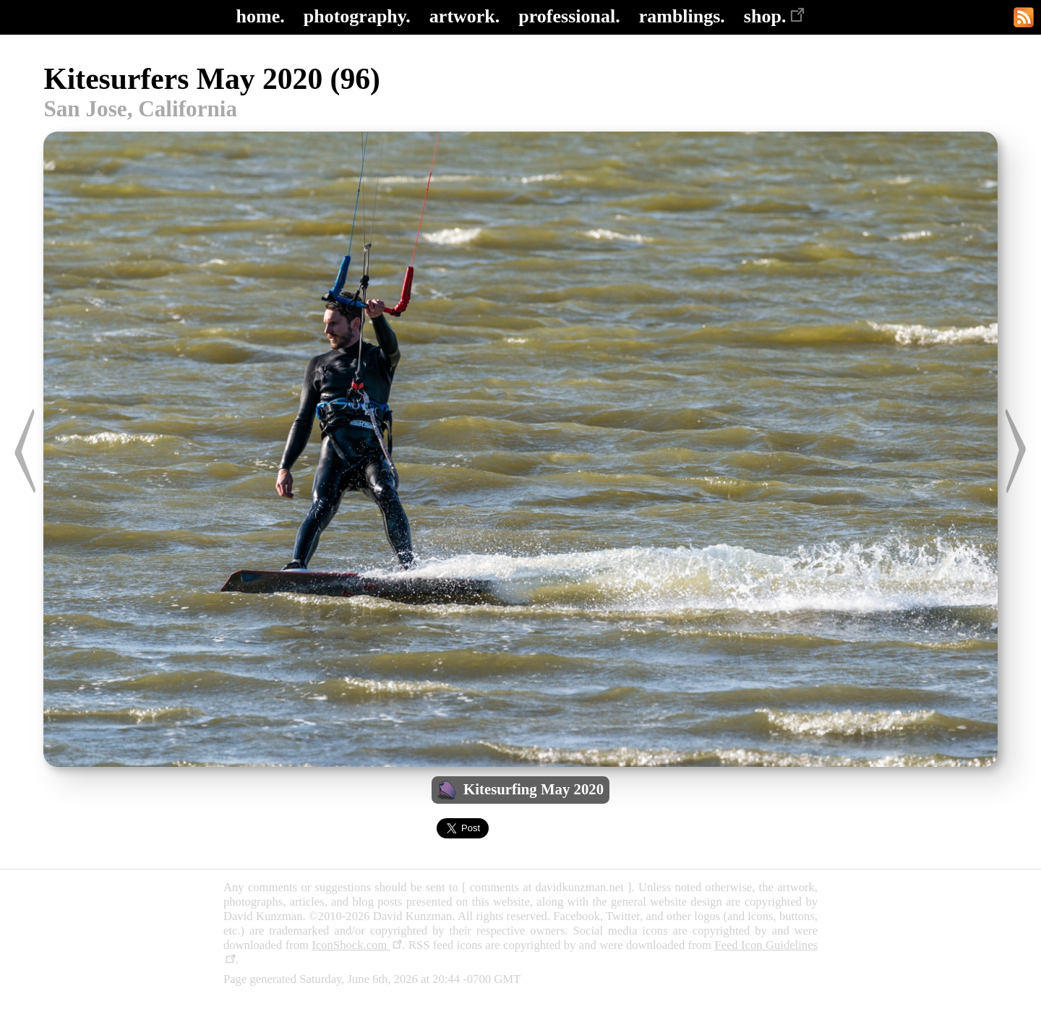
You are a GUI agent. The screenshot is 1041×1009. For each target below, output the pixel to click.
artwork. (464, 16)
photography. (357, 16)
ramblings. (682, 16)
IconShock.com (357, 945)
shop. (774, 16)
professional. (569, 16)
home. (260, 16)
